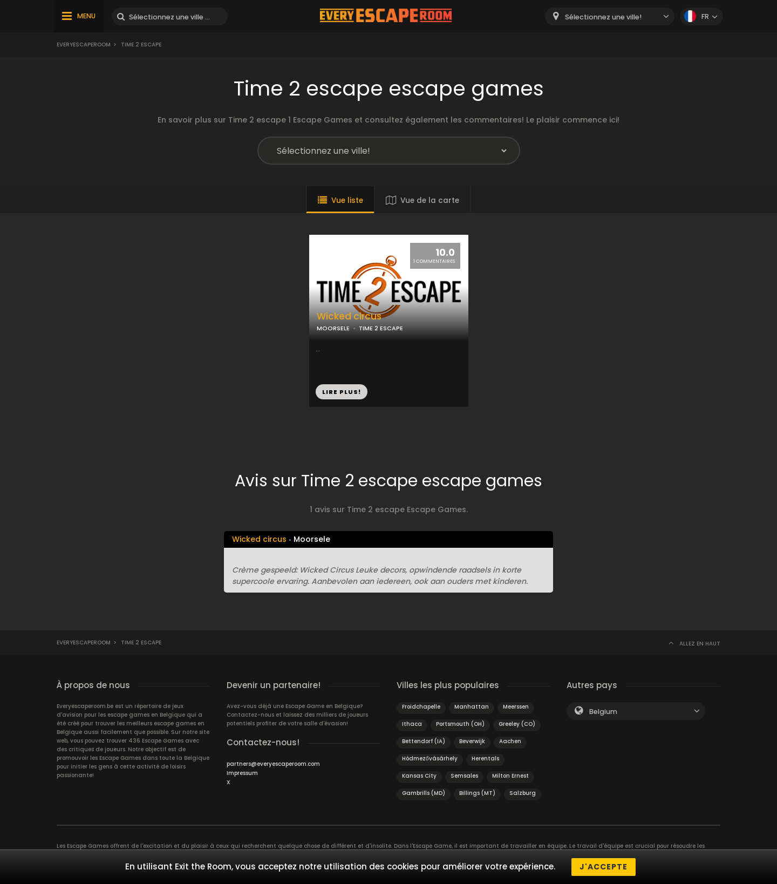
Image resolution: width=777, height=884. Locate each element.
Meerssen (516, 707)
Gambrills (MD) (423, 793)
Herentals (485, 758)
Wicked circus (349, 316)
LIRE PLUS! (341, 391)
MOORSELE (333, 328)
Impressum (242, 773)
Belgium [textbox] (603, 711)
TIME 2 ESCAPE (381, 328)
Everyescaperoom (84, 44)
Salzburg (522, 793)
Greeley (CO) (517, 724)
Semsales (464, 776)
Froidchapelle (421, 707)
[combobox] (609, 16)
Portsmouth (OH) (460, 724)
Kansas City (419, 776)
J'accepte (604, 866)
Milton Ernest (510, 776)
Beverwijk (472, 741)
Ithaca (412, 724)
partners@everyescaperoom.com (273, 764)
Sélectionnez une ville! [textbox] (603, 17)
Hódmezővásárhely (430, 758)
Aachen (510, 741)
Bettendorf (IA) (423, 741)
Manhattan (471, 707)
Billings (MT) (477, 793)
